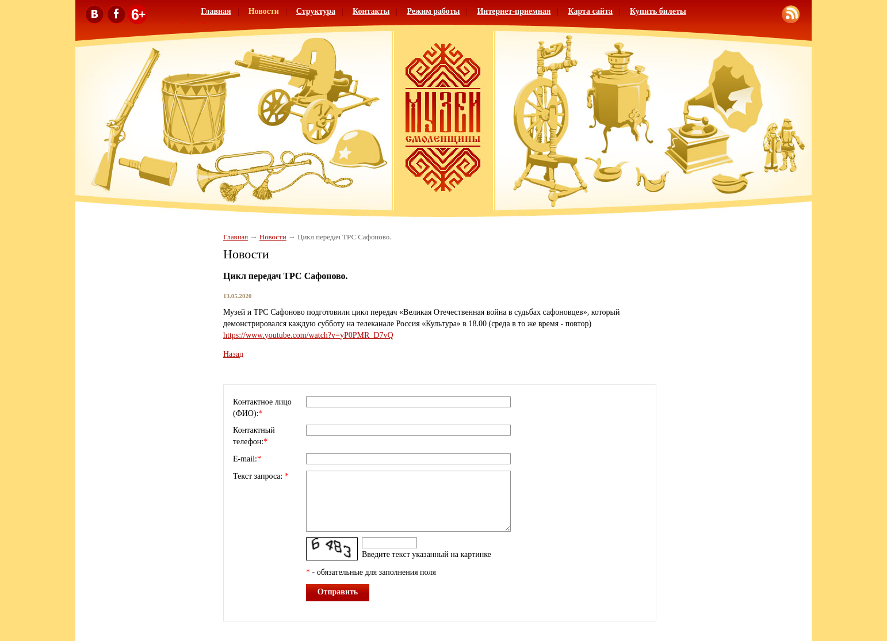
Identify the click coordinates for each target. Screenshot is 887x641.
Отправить (338, 591)
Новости (263, 11)
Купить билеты (658, 11)
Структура (315, 11)
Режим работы (433, 11)
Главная (216, 11)
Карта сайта (590, 11)
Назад (233, 354)
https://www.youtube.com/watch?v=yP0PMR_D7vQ (308, 335)
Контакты (371, 11)
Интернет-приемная (513, 11)
